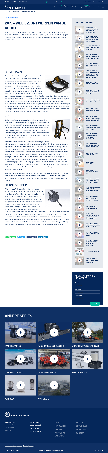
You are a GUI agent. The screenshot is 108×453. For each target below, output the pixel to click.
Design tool (81, 426)
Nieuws (58, 429)
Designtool (68, 7)
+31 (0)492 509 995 (35, 422)
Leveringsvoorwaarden (57, 450)
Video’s (79, 422)
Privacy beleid (47, 450)
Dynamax (77, 7)
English (93, 1)
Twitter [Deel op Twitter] (21, 237)
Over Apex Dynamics (60, 434)
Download (81, 429)
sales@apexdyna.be (35, 431)
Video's (10, 12)
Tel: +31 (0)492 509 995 (10, 1)
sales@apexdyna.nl (35, 425)
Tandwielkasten (9, 446)
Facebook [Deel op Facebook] (31, 237)
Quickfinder (57, 7)
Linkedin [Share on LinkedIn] (42, 237)
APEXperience (88, 7)
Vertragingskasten (17, 446)
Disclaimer (40, 450)
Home (6, 12)
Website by (98, 450)
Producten (60, 426)
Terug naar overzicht (12, 17)
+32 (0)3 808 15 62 (22, 1)
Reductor (25, 446)
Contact (80, 433)
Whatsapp (10, 237)
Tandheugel (31, 446)
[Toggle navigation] (101, 6)
